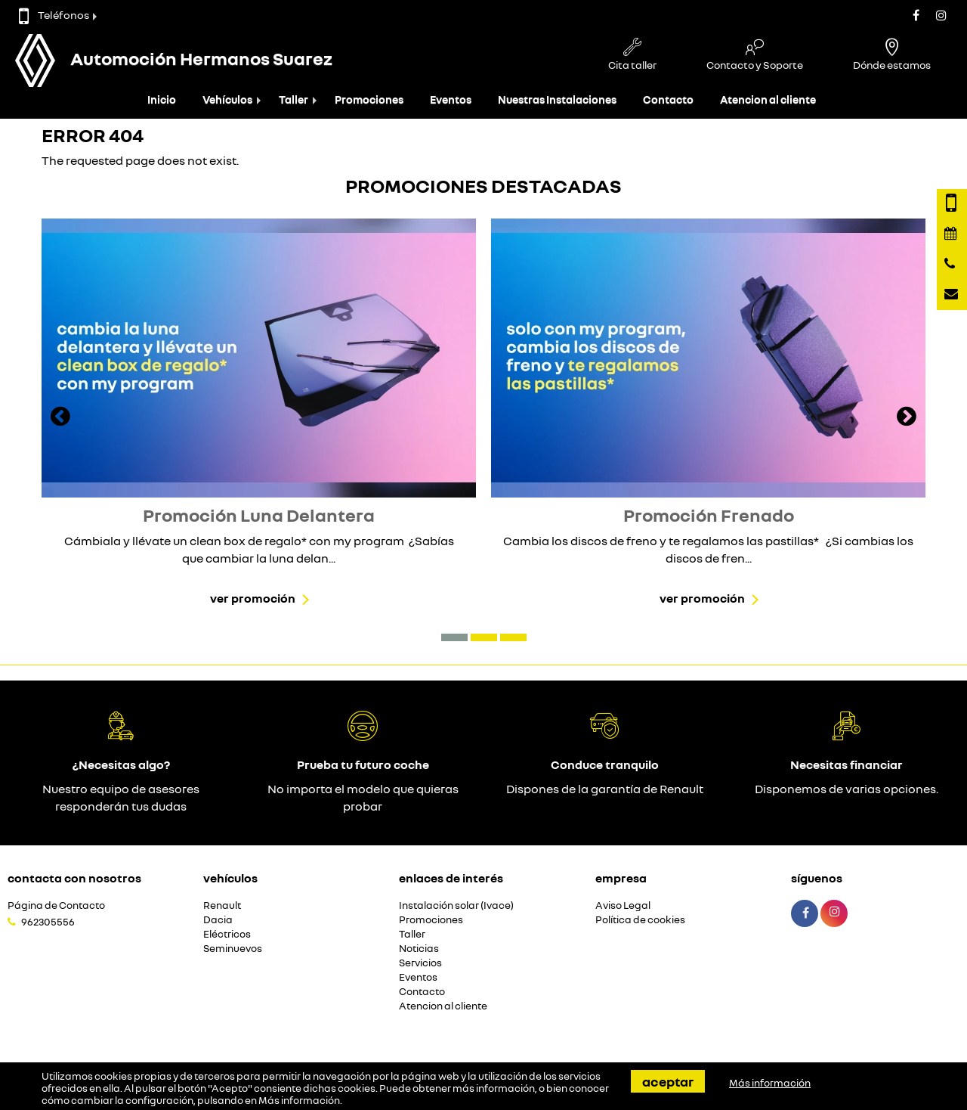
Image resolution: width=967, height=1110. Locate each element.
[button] (454, 637)
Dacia (218, 920)
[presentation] (60, 418)
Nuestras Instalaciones (557, 99)
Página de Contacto (56, 905)
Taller (293, 99)
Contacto (668, 99)
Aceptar (668, 1081)
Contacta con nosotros (74, 877)
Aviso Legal (622, 905)
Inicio (161, 99)
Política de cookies (640, 920)
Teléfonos (54, 14)
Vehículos (227, 99)
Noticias (419, 948)
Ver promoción (252, 598)
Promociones (369, 99)
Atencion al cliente (768, 99)
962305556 (48, 922)
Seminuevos (232, 948)
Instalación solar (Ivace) (456, 905)
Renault (222, 905)
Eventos (450, 99)
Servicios (420, 963)
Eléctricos (227, 934)
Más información (299, 1100)
